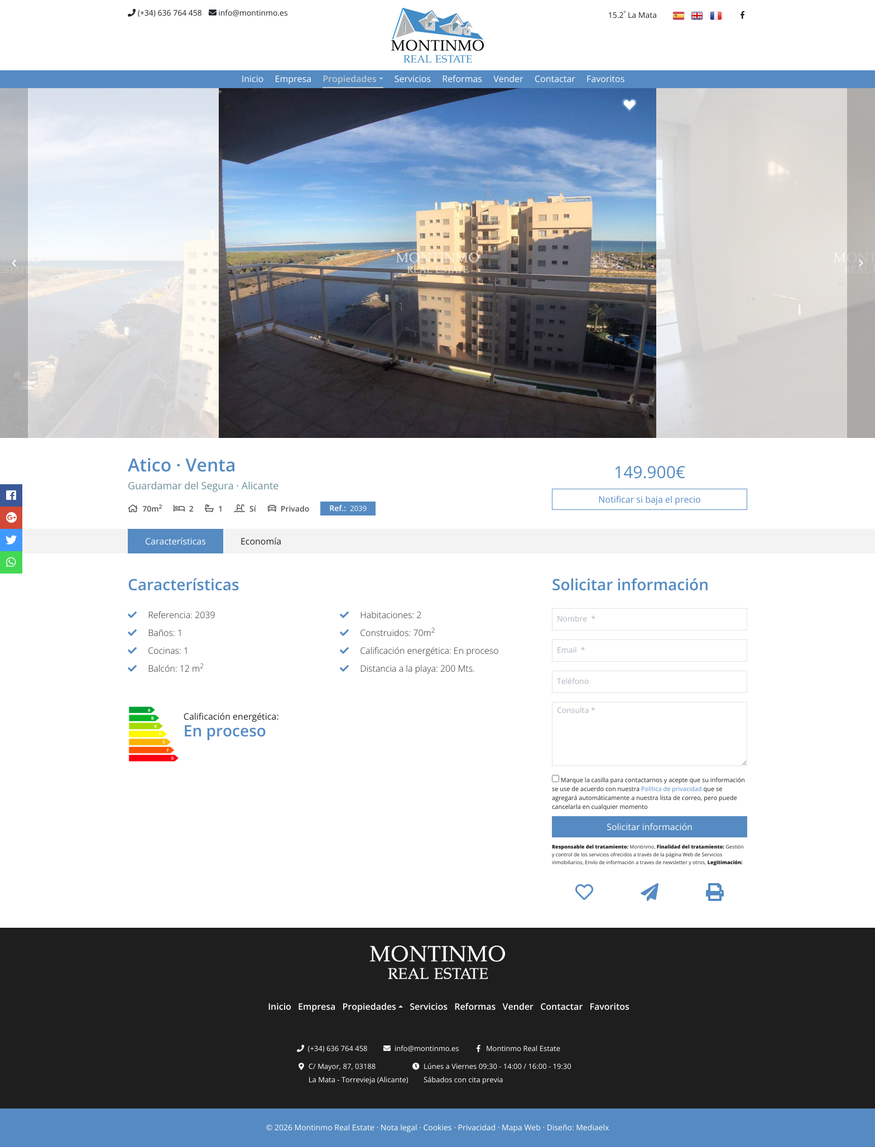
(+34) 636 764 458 (165, 13)
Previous (14, 263)
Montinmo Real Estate (523, 1048)
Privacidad (477, 1127)
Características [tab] (175, 541)
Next (861, 263)
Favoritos (605, 79)
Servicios (413, 79)
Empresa (293, 79)
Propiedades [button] (349, 79)
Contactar (555, 79)
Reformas (462, 79)
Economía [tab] (261, 541)
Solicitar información (650, 827)
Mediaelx (592, 1127)
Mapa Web (521, 1127)
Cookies (437, 1127)
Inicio (253, 79)
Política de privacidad (672, 789)
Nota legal (399, 1127)
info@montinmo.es (248, 13)
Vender (508, 79)
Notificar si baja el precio (649, 499)
